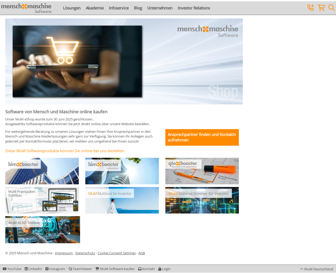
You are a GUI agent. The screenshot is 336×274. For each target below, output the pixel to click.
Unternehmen (159, 8)
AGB (141, 253)
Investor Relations (194, 8)
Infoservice (119, 8)
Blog (138, 8)
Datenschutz (85, 253)
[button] (164, 268)
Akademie (95, 8)
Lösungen (72, 8)
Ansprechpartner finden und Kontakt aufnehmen (201, 137)
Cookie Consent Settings (117, 253)
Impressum (64, 253)
